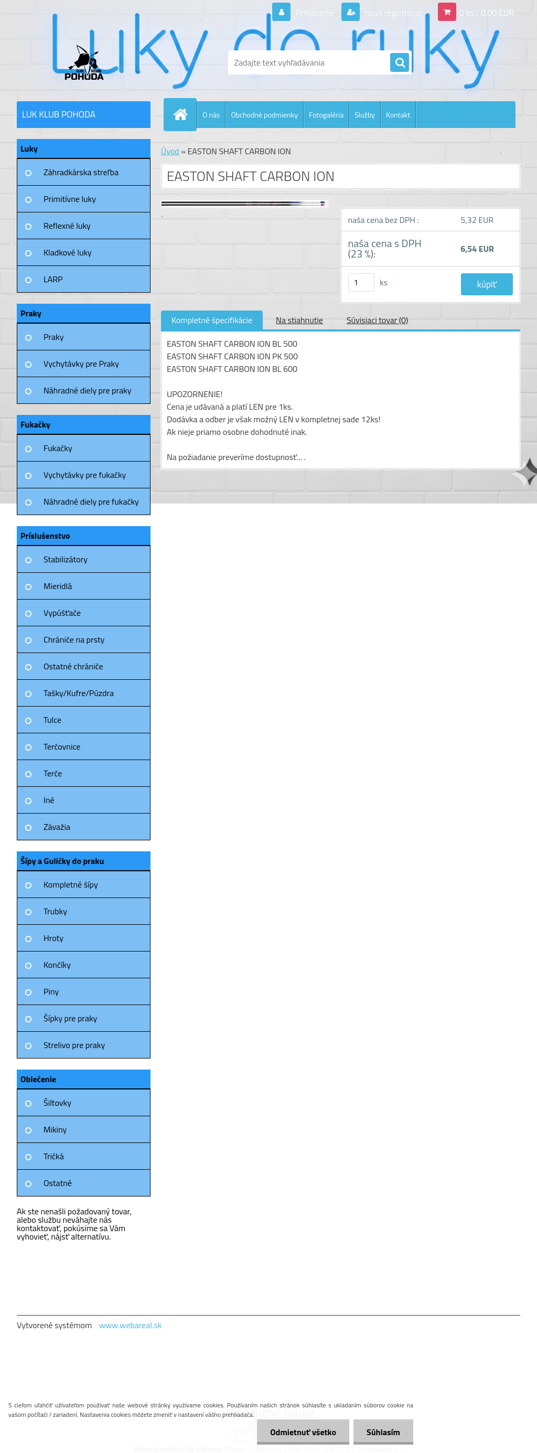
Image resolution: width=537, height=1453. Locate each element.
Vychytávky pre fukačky (85, 474)
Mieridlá (58, 586)
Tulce (52, 719)
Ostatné (58, 1183)
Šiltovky (57, 1102)
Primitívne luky (70, 199)
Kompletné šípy (71, 884)
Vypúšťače (62, 612)
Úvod (170, 151)
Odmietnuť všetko (303, 1432)
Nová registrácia (392, 12)
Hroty (53, 938)
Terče (53, 773)
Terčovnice (62, 746)
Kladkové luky (68, 252)
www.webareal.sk (130, 1325)
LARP (53, 279)
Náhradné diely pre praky (87, 390)
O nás (211, 114)
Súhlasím (383, 1432)
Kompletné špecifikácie (211, 320)
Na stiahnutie (299, 320)
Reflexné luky (67, 225)
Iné (49, 800)
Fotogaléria (326, 114)
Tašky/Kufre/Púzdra (79, 693)
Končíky (57, 964)
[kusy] (361, 282)
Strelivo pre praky (74, 1045)
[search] (399, 63)
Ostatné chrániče (73, 666)
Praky (53, 336)
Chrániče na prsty (74, 639)
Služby (365, 114)
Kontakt (398, 114)
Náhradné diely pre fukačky (91, 501)
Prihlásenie (315, 12)
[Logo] (89, 62)
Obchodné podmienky (264, 114)
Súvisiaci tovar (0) (377, 320)
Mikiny (55, 1129)
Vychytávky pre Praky (81, 363)
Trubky (55, 911)
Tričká (54, 1156)
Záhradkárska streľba (81, 172)
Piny (51, 991)
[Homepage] (185, 114)
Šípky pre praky (70, 1018)
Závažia (57, 826)
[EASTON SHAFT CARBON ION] (244, 208)
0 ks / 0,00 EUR (486, 12)
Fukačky (58, 448)
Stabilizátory (66, 559)
